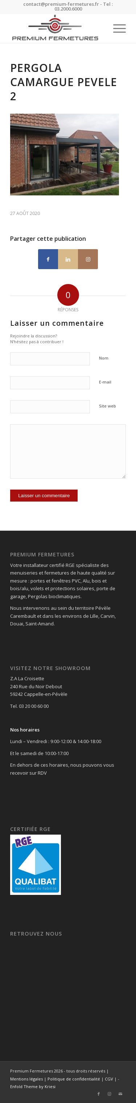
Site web (107, 406)
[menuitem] (116, 28)
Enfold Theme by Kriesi (32, 1086)
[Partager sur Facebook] (48, 259)
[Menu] (116, 28)
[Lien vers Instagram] (88, 259)
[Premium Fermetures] (56, 28)
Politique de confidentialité (74, 1079)
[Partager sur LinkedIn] (68, 259)
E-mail (105, 382)
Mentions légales (26, 1079)
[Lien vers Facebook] (98, 1093)
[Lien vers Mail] (120, 1093)
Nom (103, 358)
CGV (109, 1079)
